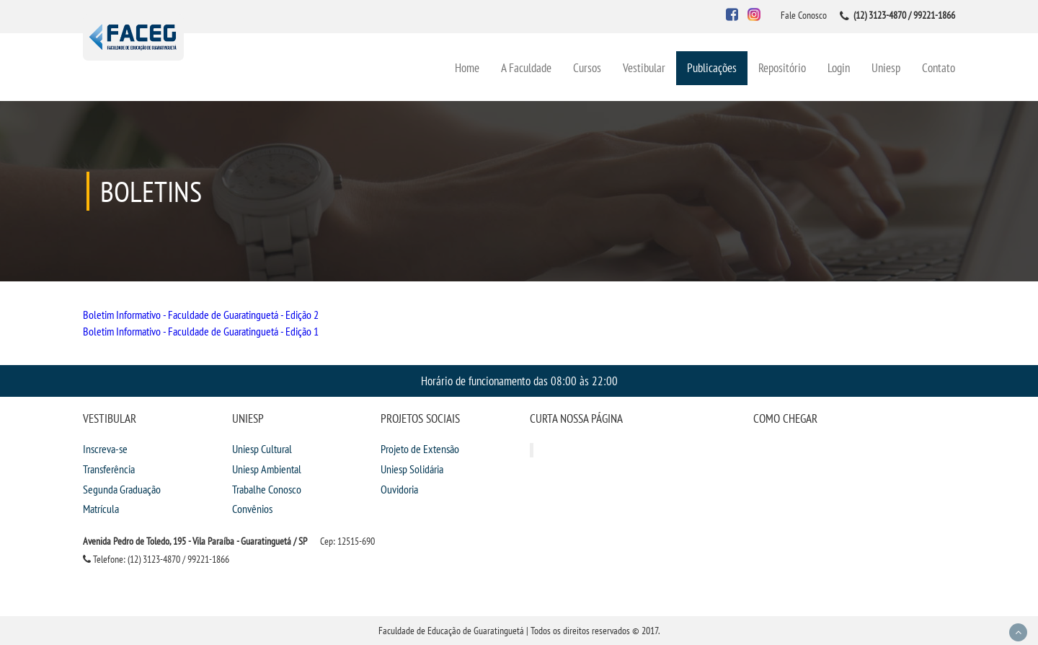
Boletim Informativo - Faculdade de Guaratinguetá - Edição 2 (201, 314)
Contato (938, 67)
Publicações (712, 67)
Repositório (782, 67)
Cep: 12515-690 (347, 541)
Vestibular (644, 67)
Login (839, 67)
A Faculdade (526, 67)
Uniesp (885, 67)
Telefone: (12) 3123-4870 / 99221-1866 (156, 559)
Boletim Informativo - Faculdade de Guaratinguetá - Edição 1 (201, 331)
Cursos (587, 67)
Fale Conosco (804, 15)
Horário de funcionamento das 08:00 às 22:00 (519, 380)
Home (467, 67)
